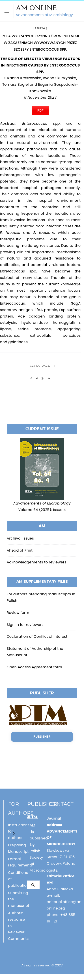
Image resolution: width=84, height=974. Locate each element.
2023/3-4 (40, 28)
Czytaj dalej (40, 365)
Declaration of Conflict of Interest (37, 636)
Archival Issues (20, 538)
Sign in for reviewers (25, 624)
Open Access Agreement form (34, 667)
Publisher (41, 736)
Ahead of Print (19, 550)
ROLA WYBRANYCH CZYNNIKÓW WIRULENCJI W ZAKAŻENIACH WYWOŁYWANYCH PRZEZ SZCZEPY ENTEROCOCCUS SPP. (40, 42)
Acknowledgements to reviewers (36, 562)
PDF (40, 110)
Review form (18, 612)
